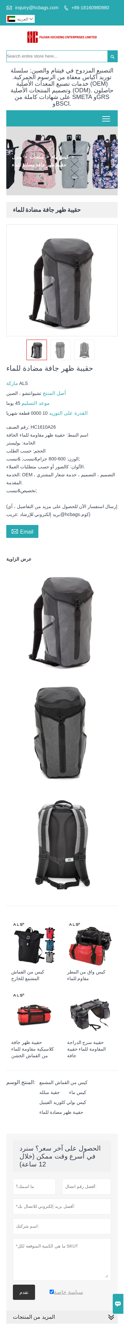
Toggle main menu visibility (106, 116)
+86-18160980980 (90, 7)
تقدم (24, 1292)
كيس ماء (60, 157)
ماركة (12, 383)
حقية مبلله (49, 1092)
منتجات (37, 157)
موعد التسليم (34, 403)
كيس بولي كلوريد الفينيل (63, 1102)
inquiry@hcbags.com (37, 7)
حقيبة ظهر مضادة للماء (61, 1112)
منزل (17, 157)
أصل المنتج (53, 393)
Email (22, 531)
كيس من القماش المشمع (63, 1082)
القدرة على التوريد (68, 413)
